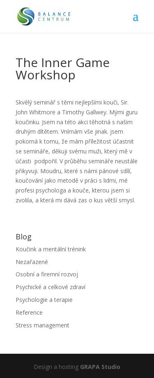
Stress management (42, 325)
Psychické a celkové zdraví (50, 287)
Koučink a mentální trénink (51, 249)
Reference (29, 312)
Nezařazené (32, 262)
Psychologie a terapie (44, 300)
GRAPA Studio (100, 367)
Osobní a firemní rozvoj (47, 274)
